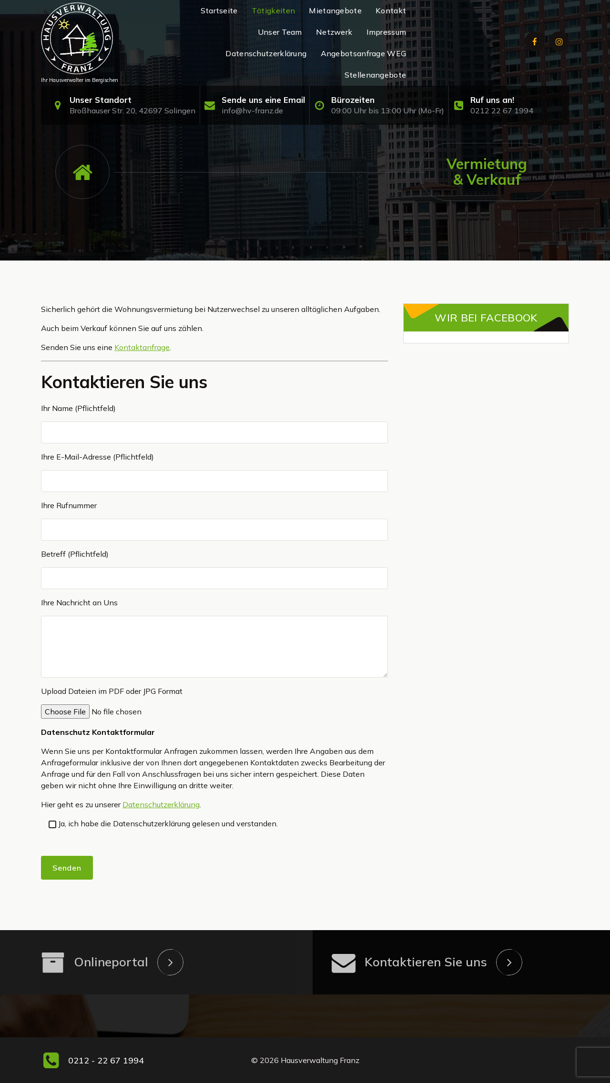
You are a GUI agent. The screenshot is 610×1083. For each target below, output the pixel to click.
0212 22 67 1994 (501, 110)
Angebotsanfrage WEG (364, 53)
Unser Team (280, 32)
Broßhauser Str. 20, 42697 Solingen (132, 110)
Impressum (386, 32)
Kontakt (391, 10)
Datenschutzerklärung (265, 53)
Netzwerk (334, 32)
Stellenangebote (376, 75)
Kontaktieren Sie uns (426, 962)
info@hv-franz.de (252, 110)
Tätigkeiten (273, 10)
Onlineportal (111, 962)
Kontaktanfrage (142, 347)
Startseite (219, 10)
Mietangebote (335, 10)
